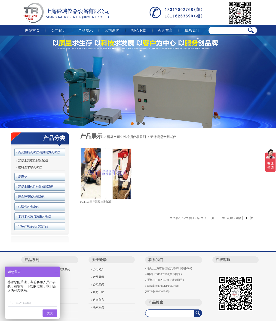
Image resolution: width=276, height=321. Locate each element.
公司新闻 (112, 30)
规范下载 (138, 30)
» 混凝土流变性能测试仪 (31, 160)
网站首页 (32, 30)
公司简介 (59, 30)
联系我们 (191, 30)
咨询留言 (165, 30)
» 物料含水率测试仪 (28, 167)
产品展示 (85, 30)
